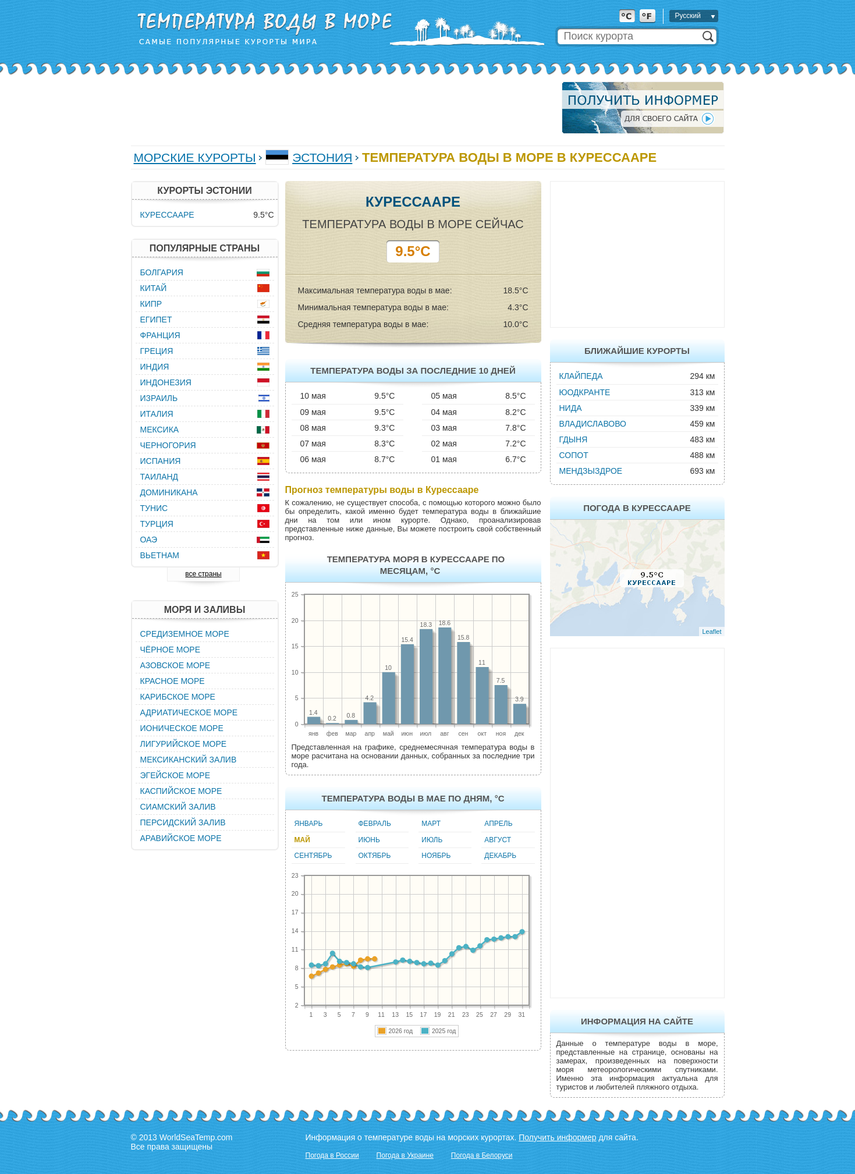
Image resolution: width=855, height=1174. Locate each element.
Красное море (172, 681)
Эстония (322, 157)
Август (497, 840)
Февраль (375, 824)
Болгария (161, 272)
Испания (160, 461)
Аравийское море (181, 838)
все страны (203, 574)
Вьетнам (160, 555)
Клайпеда (581, 376)
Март (431, 824)
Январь (309, 824)
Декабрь (500, 856)
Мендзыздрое (591, 471)
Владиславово (592, 423)
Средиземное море (184, 634)
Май (302, 840)
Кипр (151, 303)
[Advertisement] (343, 107)
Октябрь (375, 856)
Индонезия (165, 382)
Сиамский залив (178, 806)
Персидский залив (183, 822)
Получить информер (557, 1137)
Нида (570, 408)
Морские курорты (195, 157)
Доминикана (169, 492)
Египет (156, 319)
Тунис (154, 508)
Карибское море (177, 696)
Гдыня (573, 439)
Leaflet (711, 631)
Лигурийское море (183, 744)
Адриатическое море (189, 712)
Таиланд (159, 476)
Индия (154, 366)
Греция (156, 351)
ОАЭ (149, 539)
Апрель (498, 824)
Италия (156, 413)
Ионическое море (181, 728)
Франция (160, 335)
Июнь (369, 840)
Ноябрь (435, 856)
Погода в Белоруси (482, 1155)
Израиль (159, 398)
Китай (153, 288)
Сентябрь (313, 856)
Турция (156, 524)
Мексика (159, 429)
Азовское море (175, 665)
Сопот (573, 455)
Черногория (168, 445)
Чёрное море (170, 649)
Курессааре (167, 214)
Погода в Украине (405, 1155)
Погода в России (332, 1155)
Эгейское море (175, 775)
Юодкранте (585, 392)
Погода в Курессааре (637, 508)
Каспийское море (181, 791)
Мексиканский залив (188, 759)
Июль (431, 840)
